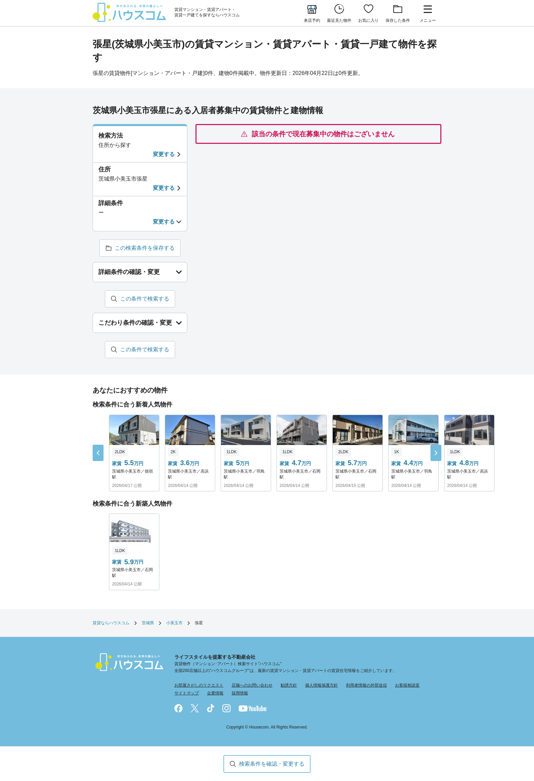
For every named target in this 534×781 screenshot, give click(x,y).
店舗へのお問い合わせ (252, 685)
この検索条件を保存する (145, 248)
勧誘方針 (289, 685)
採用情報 (240, 693)
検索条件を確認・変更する (271, 764)
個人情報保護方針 (321, 685)
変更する (164, 154)
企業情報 (215, 693)
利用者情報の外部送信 (366, 685)
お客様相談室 (407, 685)
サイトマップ (186, 693)
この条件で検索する (144, 299)
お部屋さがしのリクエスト (198, 685)
